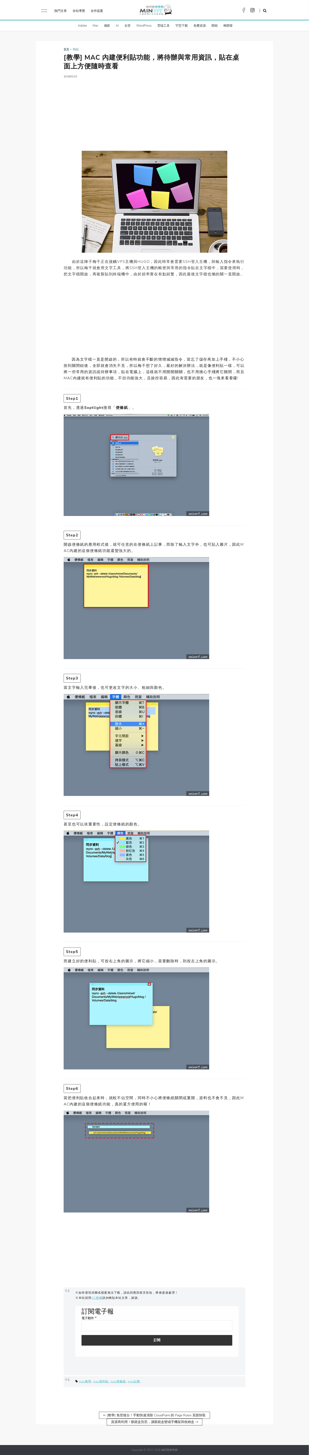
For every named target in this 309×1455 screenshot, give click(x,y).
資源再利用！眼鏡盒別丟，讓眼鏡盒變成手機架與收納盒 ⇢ (154, 1422)
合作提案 (97, 11)
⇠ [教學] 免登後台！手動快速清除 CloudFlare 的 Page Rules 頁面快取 (154, 1415)
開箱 (214, 26)
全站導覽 (79, 11)
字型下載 (181, 26)
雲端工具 (163, 26)
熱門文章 (60, 11)
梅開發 (228, 26)
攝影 (107, 26)
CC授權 (97, 1298)
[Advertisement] (154, 111)
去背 (127, 26)
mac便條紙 (118, 1381)
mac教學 (85, 1381)
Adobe (82, 26)
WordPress (144, 26)
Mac (95, 26)
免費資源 (199, 26)
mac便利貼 (101, 1381)
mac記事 (134, 1381)
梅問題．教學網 (155, 11)
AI (117, 26)
